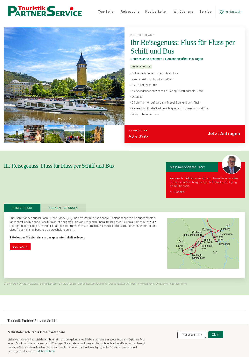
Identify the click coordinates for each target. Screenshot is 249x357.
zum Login (20, 246)
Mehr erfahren (46, 351)
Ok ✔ (215, 334)
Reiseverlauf (22, 207)
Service (206, 11)
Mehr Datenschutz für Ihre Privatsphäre (36, 332)
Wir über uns (184, 11)
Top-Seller (106, 11)
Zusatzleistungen (63, 207)
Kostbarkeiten (156, 11)
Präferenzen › (191, 334)
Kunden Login (230, 12)
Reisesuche (130, 11)
